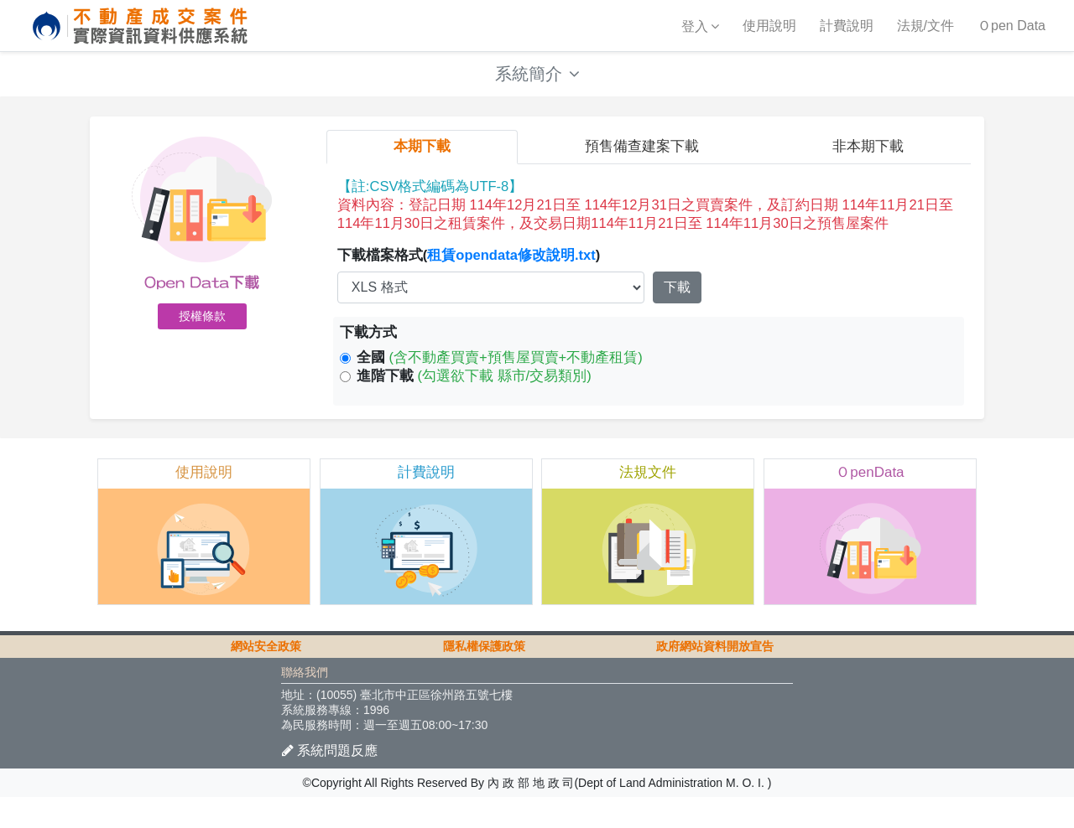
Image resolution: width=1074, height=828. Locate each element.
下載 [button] (677, 302)
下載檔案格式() (469, 270)
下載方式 (368, 348)
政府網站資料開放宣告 (715, 677)
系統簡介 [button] (537, 77)
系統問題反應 (330, 781)
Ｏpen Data (1011, 25)
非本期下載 (868, 158)
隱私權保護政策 (484, 677)
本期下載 (422, 158)
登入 (694, 26)
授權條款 (202, 327)
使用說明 (769, 25)
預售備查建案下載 (642, 158)
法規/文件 (925, 25)
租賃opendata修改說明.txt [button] (513, 270)
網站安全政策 (266, 677)
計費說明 (846, 25)
